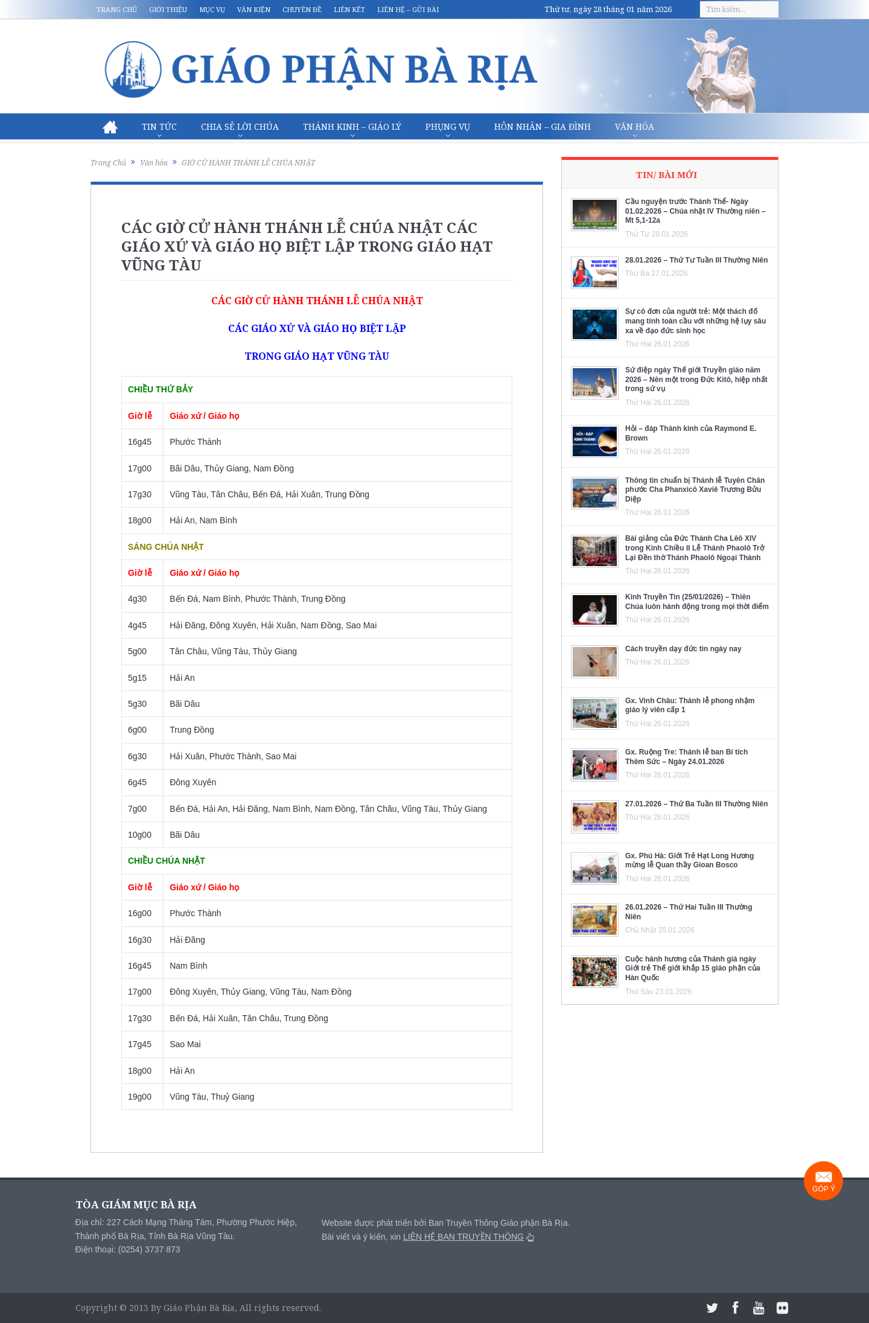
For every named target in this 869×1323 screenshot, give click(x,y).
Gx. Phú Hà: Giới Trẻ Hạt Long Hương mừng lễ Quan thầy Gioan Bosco (689, 861)
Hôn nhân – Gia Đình (542, 126)
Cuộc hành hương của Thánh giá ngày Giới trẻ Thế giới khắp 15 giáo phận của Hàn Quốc (692, 968)
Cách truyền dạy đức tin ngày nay (683, 649)
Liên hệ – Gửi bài (408, 9)
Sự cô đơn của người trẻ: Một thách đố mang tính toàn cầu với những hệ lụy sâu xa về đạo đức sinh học (695, 320)
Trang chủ (117, 9)
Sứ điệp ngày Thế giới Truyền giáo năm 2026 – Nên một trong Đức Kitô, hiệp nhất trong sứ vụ (696, 379)
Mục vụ (212, 9)
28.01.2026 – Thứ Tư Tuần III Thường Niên (696, 260)
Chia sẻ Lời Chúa (240, 126)
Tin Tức (159, 126)
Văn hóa (634, 126)
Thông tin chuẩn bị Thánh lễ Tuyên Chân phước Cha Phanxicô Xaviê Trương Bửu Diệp (695, 489)
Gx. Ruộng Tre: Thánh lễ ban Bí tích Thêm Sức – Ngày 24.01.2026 (686, 757)
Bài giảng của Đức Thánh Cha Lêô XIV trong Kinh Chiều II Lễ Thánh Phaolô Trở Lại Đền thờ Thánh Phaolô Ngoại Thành (694, 547)
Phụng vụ (447, 126)
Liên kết (349, 9)
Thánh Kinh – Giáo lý (352, 126)
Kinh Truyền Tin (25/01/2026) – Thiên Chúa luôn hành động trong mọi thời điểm (697, 602)
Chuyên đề (302, 9)
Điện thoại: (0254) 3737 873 (127, 1249)
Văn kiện (253, 9)
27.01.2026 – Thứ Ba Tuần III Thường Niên (696, 804)
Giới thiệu (168, 9)
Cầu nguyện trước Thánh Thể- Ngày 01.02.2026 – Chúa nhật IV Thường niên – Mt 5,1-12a (695, 211)
